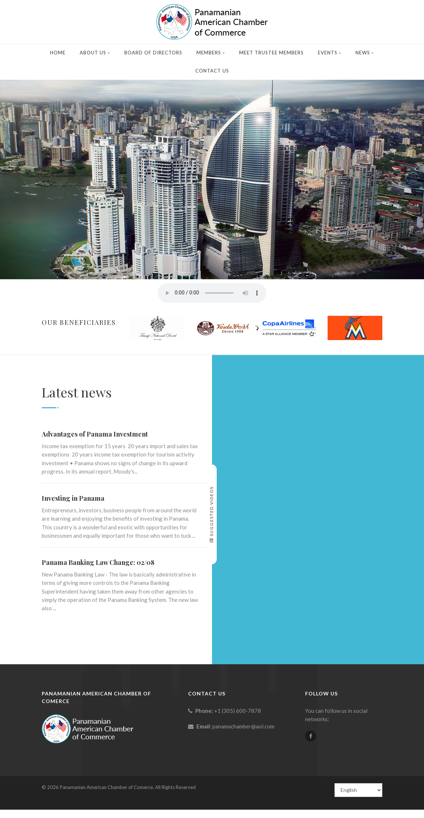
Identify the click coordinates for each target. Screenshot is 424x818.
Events (329, 52)
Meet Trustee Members (271, 52)
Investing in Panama (73, 498)
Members (210, 52)
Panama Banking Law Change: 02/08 (98, 562)
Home (58, 52)
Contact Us (212, 71)
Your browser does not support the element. (212, 293)
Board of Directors (153, 52)
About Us (95, 52)
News (365, 52)
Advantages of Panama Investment (95, 434)
